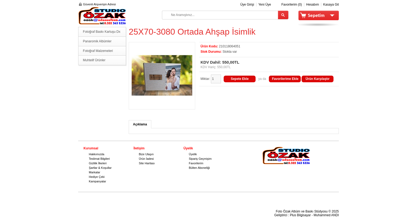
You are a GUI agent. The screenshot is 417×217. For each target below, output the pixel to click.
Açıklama (140, 124)
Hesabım (312, 4)
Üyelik (193, 154)
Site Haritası (147, 163)
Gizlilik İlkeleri (98, 163)
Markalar (94, 172)
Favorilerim (196, 163)
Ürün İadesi (146, 158)
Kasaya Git (331, 4)
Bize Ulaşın (146, 154)
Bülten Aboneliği (199, 167)
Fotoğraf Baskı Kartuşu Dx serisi (101, 33)
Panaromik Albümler (97, 41)
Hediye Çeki (97, 176)
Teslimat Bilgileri (99, 158)
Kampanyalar (97, 181)
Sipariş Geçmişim (200, 158)
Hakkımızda (96, 154)
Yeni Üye (264, 4)
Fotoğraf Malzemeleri (98, 51)
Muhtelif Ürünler (94, 60)
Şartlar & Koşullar (100, 167)
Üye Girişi (247, 4)
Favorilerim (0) (291, 4)
